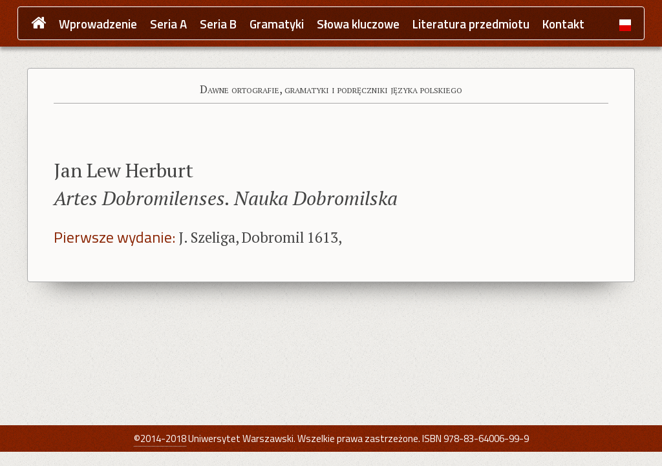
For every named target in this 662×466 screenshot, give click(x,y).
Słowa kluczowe (358, 24)
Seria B (218, 24)
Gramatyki (277, 24)
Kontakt (563, 24)
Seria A (168, 24)
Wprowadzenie (98, 24)
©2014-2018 (160, 438)
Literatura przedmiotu (470, 24)
